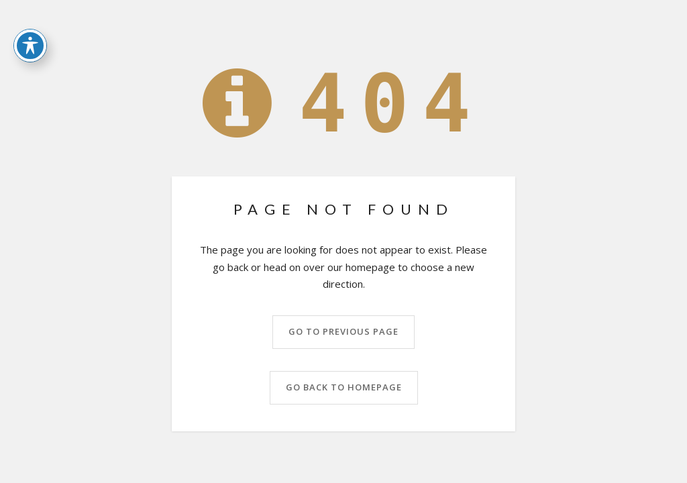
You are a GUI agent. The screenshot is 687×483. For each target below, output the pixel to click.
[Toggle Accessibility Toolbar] (30, 26)
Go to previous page (343, 331)
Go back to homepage (344, 387)
